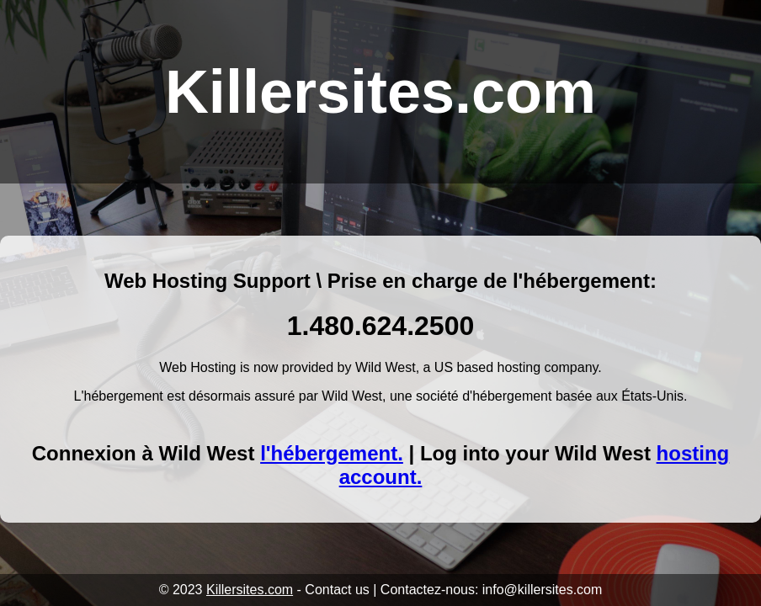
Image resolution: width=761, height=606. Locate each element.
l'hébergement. (331, 453)
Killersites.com (249, 589)
